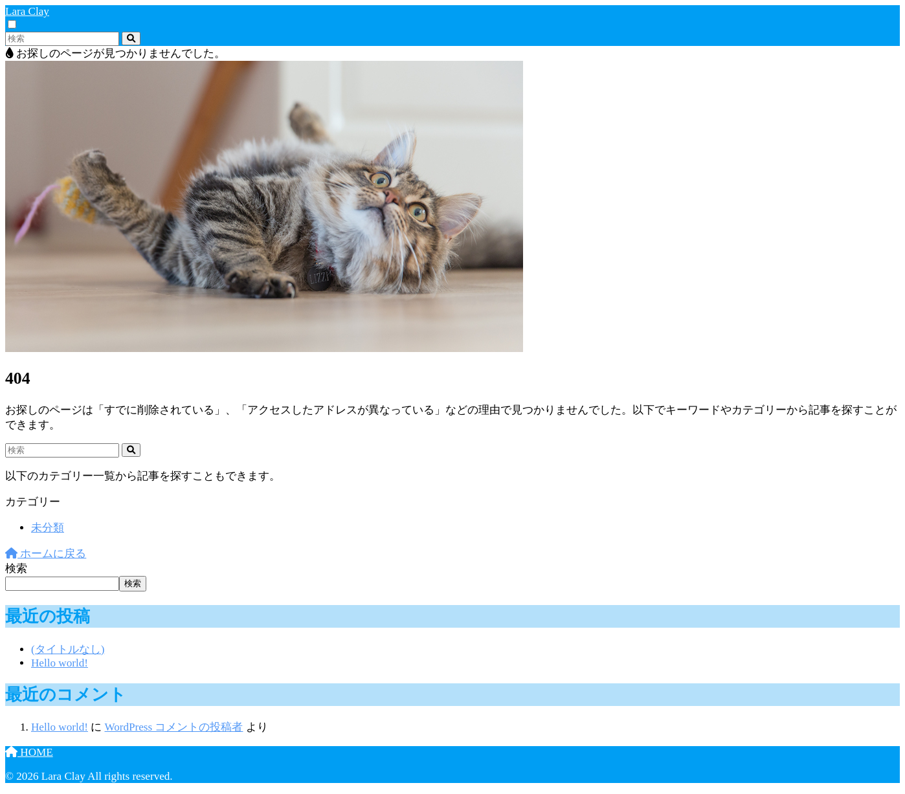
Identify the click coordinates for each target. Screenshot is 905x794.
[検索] (131, 38)
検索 (16, 568)
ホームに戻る (45, 553)
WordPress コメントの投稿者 (173, 727)
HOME (29, 752)
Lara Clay (27, 11)
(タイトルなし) (67, 649)
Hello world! (59, 663)
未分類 (47, 528)
